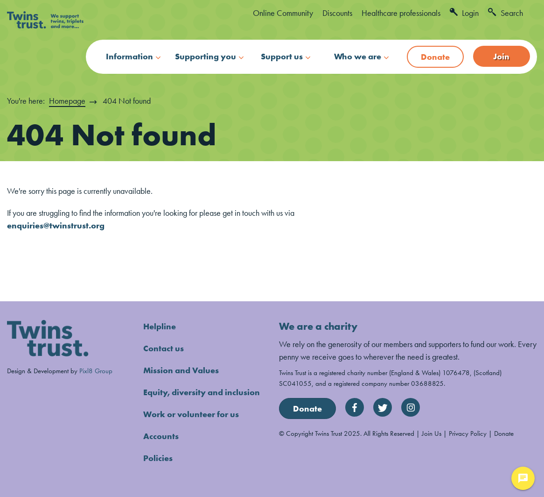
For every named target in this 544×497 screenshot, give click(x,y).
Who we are (357, 56)
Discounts (337, 12)
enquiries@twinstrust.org (56, 225)
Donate (435, 56)
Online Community (283, 12)
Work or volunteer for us (191, 414)
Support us (282, 56)
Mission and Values (181, 370)
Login (464, 12)
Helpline (159, 326)
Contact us (163, 348)
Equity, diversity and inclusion (201, 392)
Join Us (431, 433)
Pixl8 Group (95, 370)
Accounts (161, 436)
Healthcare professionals (401, 12)
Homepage (67, 100)
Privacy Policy (468, 433)
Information (129, 56)
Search (505, 12)
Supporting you (205, 56)
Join (501, 56)
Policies (158, 458)
